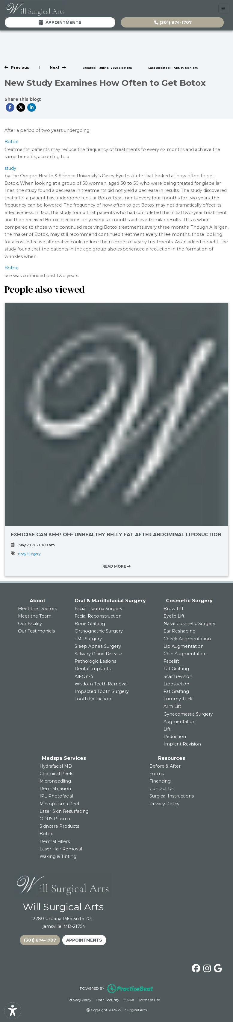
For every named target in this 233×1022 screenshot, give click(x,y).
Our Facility (30, 623)
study (10, 168)
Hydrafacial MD (56, 766)
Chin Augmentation (185, 653)
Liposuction (176, 684)
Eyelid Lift (174, 616)
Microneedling (55, 781)
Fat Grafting (176, 668)
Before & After (165, 766)
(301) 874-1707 (173, 22)
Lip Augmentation (184, 646)
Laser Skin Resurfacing (64, 811)
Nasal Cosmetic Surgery (189, 623)
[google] (218, 967)
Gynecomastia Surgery (188, 714)
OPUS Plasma (55, 818)
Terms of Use (149, 999)
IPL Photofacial (56, 796)
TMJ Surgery (88, 638)
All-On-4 (84, 676)
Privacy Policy (164, 803)
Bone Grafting (90, 623)
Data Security (107, 999)
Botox (11, 141)
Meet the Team (35, 616)
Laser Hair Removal (61, 849)
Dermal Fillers (55, 841)
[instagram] (207, 967)
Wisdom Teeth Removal (101, 684)
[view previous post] (16, 67)
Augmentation (180, 721)
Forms (156, 773)
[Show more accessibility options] (12, 1011)
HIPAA (129, 999)
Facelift (171, 661)
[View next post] (58, 67)
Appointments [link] (60, 22)
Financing (160, 781)
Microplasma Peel (59, 803)
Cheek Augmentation (187, 638)
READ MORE (116, 566)
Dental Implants (93, 668)
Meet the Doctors (37, 608)
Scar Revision (178, 676)
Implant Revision (182, 744)
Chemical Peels (56, 773)
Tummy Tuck (178, 699)
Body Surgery (29, 554)
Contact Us (161, 788)
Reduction (175, 736)
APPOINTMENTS (84, 940)
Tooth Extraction (93, 699)
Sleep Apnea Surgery (98, 646)
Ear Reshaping (180, 631)
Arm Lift (172, 706)
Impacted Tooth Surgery (102, 691)
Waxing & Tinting (58, 856)
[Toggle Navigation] (223, 8)
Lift (167, 729)
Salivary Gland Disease (98, 653)
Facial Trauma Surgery (98, 608)
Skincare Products (59, 826)
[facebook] (196, 967)
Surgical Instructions (171, 796)
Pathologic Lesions (95, 661)
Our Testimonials (36, 631)
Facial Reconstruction (98, 616)
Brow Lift (174, 608)
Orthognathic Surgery (99, 631)
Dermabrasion (55, 788)
